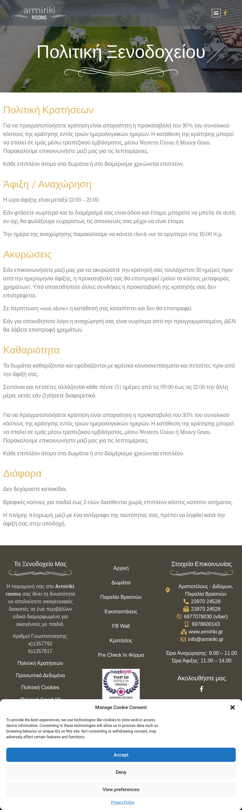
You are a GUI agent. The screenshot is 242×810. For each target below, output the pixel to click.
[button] (232, 707)
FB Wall (121, 626)
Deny (121, 772)
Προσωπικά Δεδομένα (40, 675)
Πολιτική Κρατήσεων (40, 663)
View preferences (121, 789)
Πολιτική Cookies (40, 687)
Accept (120, 755)
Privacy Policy (122, 802)
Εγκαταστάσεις (121, 611)
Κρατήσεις (121, 640)
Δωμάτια (121, 582)
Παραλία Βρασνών (121, 597)
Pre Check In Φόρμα (121, 655)
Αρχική (121, 568)
